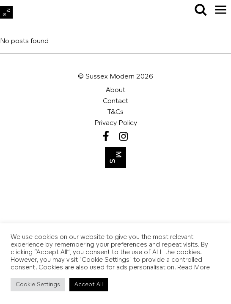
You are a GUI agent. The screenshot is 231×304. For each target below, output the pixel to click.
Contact (115, 101)
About (115, 90)
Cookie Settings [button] (38, 285)
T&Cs (115, 112)
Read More (193, 268)
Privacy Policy (115, 123)
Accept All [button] (88, 285)
